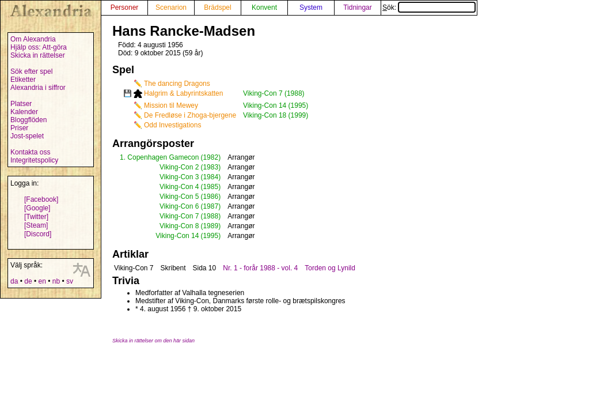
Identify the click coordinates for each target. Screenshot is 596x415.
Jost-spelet (27, 136)
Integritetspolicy (34, 160)
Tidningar (357, 7)
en (41, 281)
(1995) (210, 236)
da (14, 281)
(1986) (210, 197)
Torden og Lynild (330, 268)
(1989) (210, 226)
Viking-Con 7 (179, 216)
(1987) (210, 206)
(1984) (210, 177)
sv (69, 281)
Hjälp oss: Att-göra (38, 47)
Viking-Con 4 (179, 187)
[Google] (37, 208)
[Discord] (37, 234)
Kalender (24, 112)
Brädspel (217, 7)
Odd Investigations (172, 125)
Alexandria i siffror (38, 88)
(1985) (210, 187)
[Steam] (36, 225)
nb (56, 281)
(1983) (210, 167)
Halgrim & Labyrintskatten (183, 93)
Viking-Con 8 (179, 226)
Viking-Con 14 (177, 236)
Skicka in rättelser (37, 55)
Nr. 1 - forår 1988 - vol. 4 (260, 268)
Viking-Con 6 (179, 206)
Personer (125, 7)
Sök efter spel (31, 71)
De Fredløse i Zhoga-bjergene (190, 115)
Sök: (429, 7)
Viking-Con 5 (179, 197)
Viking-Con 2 (179, 167)
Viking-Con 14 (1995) (275, 105)
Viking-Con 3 (179, 177)
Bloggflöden (28, 120)
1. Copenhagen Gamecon (159, 157)
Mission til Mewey (171, 105)
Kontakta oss (30, 152)
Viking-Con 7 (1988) (274, 93)
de (28, 281)
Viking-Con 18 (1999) (275, 115)
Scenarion (171, 7)
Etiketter (23, 80)
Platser (21, 104)
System (310, 7)
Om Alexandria (33, 39)
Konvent (264, 7)
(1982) (210, 157)
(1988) (210, 216)
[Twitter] (36, 217)
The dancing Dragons (177, 84)
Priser (19, 128)
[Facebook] (41, 199)
